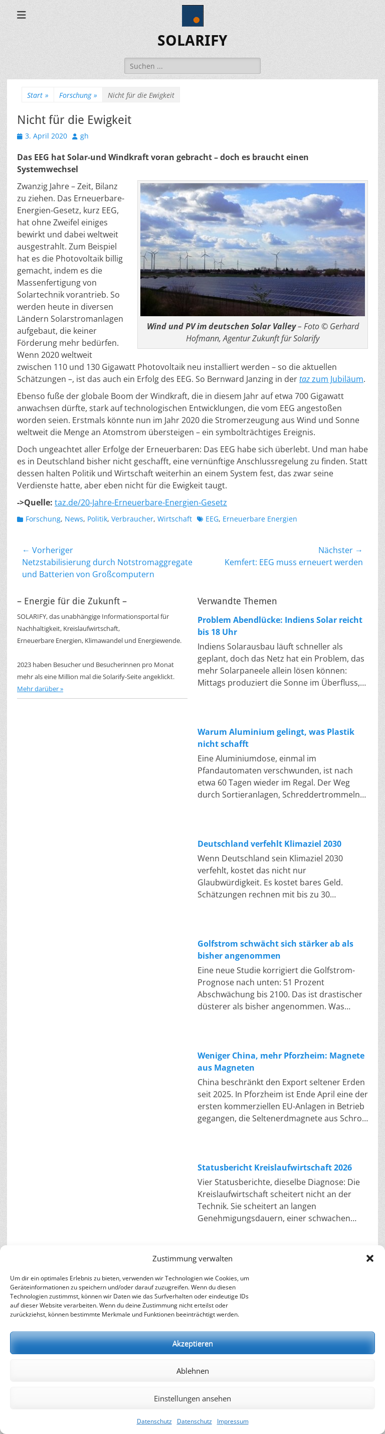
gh (84, 136)
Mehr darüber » (40, 688)
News (74, 519)
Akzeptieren (192, 1343)
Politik (97, 519)
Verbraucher (132, 519)
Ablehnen (192, 1371)
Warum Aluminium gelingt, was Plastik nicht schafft (276, 737)
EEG (212, 519)
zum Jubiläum (331, 378)
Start (38, 95)
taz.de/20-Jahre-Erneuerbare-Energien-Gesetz (141, 502)
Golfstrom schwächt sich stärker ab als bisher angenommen (275, 949)
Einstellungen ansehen (192, 1398)
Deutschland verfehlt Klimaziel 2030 (269, 843)
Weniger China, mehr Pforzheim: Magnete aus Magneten (281, 1061)
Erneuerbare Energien (260, 519)
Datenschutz (154, 1421)
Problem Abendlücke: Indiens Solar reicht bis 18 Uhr (280, 625)
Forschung (78, 95)
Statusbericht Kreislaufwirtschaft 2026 (275, 1167)
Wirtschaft (174, 519)
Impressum (233, 1421)
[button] (370, 1258)
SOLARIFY (192, 40)
